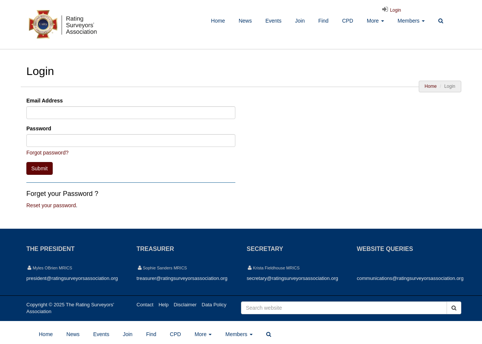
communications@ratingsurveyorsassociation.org (410, 278)
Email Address (44, 101)
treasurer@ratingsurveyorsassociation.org (182, 278)
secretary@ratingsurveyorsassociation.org (292, 278)
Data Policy (214, 304)
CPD (347, 21)
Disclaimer (185, 304)
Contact (145, 304)
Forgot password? (47, 153)
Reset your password (51, 205)
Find (323, 21)
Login (390, 10)
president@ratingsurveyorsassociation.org (72, 278)
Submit (39, 168)
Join (300, 21)
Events (273, 21)
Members (411, 21)
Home (218, 21)
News (245, 21)
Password (38, 128)
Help (164, 304)
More (375, 21)
